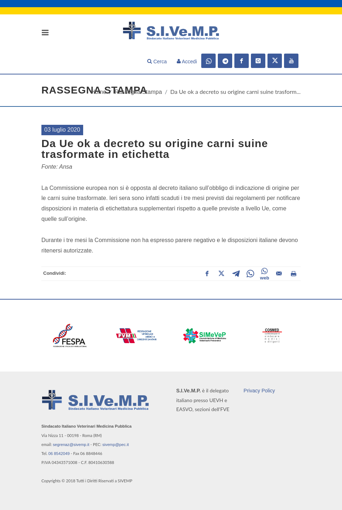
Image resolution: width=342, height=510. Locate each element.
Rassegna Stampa (138, 92)
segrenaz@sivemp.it (71, 444)
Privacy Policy (259, 390)
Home (98, 92)
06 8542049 (58, 453)
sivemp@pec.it (115, 444)
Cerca (157, 61)
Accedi (187, 61)
